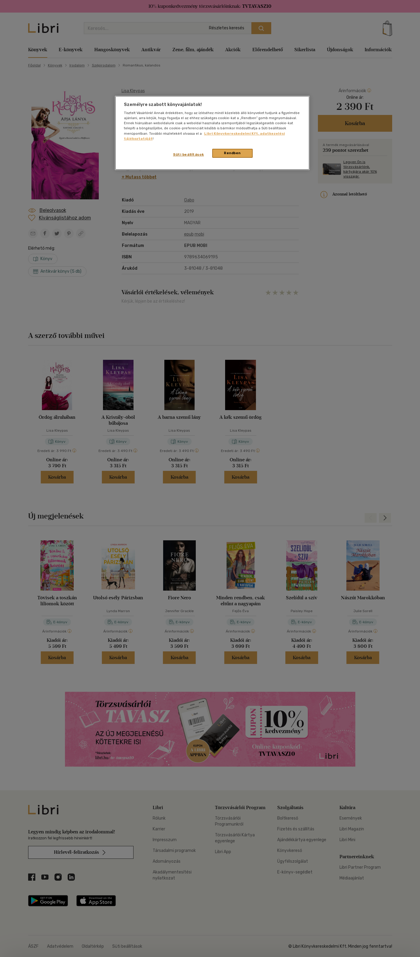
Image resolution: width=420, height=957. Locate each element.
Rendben (232, 153)
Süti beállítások (188, 154)
